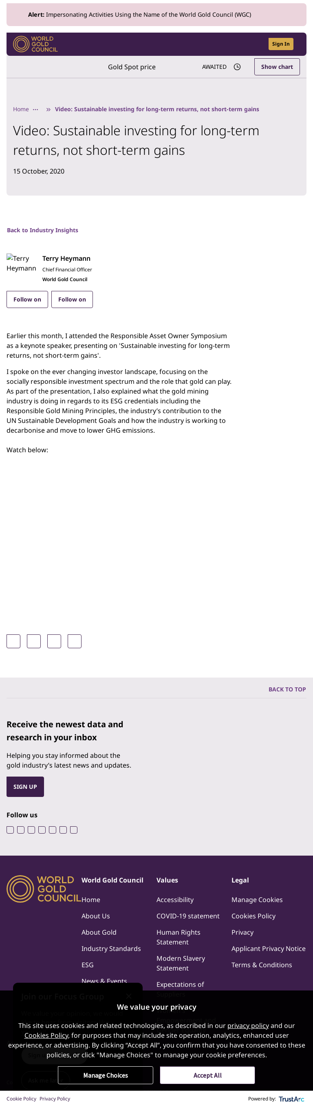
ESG (88, 964)
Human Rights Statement (178, 937)
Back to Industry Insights (42, 230)
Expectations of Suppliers (180, 989)
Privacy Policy (55, 1098)
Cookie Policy (21, 1098)
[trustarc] (292, 1099)
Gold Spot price (132, 66)
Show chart (277, 66)
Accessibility (175, 899)
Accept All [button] (208, 1075)
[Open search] (257, 44)
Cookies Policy (253, 915)
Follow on (27, 299)
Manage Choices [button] (105, 1075)
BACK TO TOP (287, 689)
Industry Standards (111, 948)
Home (21, 109)
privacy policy (248, 1025)
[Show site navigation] (296, 44)
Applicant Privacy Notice (268, 948)
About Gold (99, 932)
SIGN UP (25, 786)
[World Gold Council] (35, 44)
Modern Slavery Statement (180, 963)
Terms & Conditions (261, 964)
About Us (96, 915)
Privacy (242, 932)
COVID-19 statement (188, 915)
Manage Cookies (257, 899)
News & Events (104, 981)
